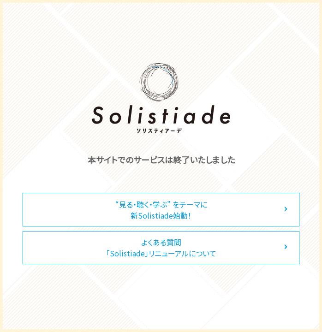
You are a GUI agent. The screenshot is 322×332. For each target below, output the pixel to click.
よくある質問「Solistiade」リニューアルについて (161, 248)
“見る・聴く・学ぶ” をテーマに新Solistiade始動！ (161, 210)
